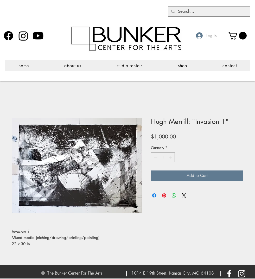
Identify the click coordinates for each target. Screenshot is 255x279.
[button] (237, 36)
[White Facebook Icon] (229, 273)
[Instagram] (23, 36)
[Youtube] (38, 36)
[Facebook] (8, 36)
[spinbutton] (163, 157)
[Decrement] (155, 157)
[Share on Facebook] (154, 195)
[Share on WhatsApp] (174, 195)
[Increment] (171, 157)
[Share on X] (184, 195)
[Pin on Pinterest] (164, 195)
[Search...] (208, 11)
